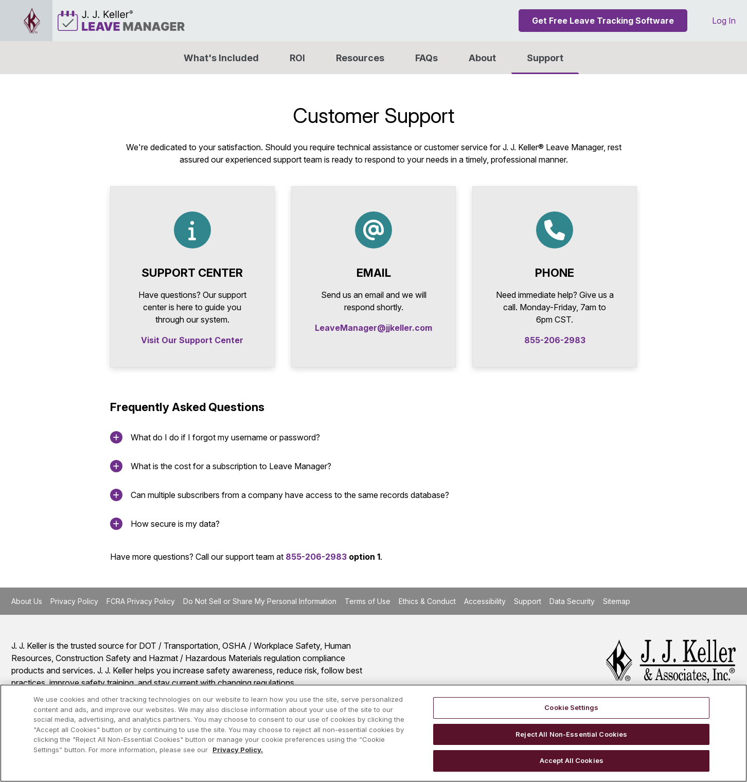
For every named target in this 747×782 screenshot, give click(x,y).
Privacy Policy (74, 601)
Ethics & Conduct (427, 601)
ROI (297, 57)
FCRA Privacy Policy (140, 601)
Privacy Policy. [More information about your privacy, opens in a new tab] (237, 749)
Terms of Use (367, 601)
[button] (482, 57)
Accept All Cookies (571, 760)
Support (545, 57)
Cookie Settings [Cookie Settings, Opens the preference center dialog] (571, 707)
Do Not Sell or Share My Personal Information (259, 601)
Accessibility (485, 601)
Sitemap (616, 601)
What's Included (221, 57)
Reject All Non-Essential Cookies (571, 734)
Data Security (572, 601)
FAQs (426, 57)
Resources (360, 57)
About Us (26, 601)
